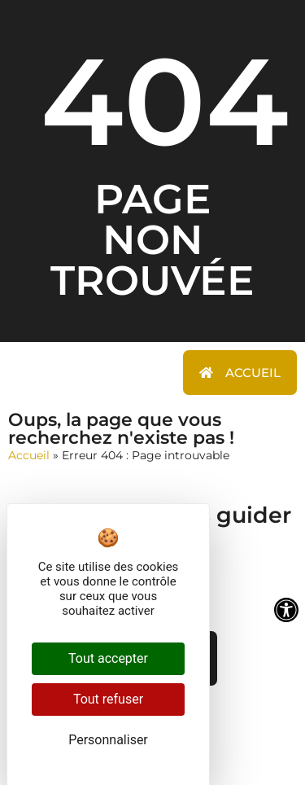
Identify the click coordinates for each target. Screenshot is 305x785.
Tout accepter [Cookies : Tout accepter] (108, 658)
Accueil (29, 455)
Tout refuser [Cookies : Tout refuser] (108, 699)
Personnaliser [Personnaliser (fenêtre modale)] (108, 740)
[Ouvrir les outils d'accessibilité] (286, 610)
